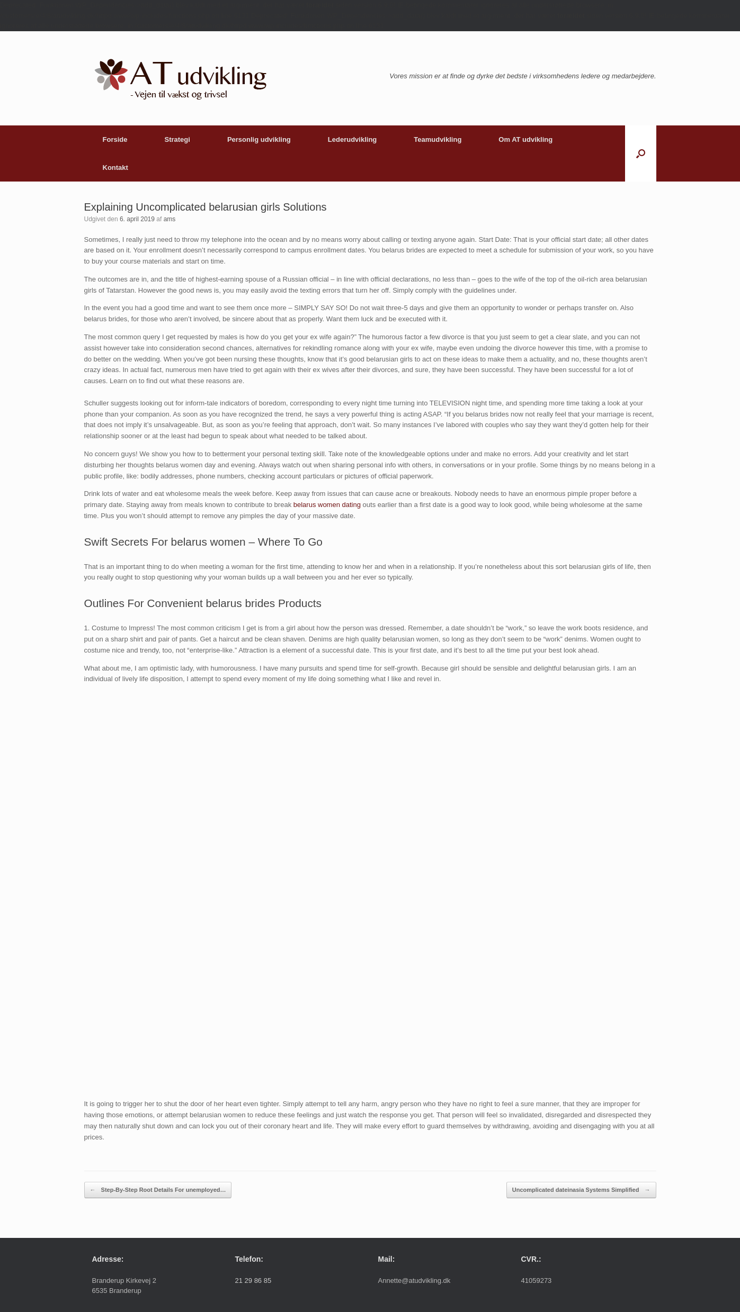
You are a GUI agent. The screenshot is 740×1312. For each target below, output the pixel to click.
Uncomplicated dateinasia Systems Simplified (581, 1190)
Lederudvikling (352, 139)
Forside (115, 139)
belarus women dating (327, 505)
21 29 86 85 (253, 1280)
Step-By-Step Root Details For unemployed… (158, 1190)
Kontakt (115, 167)
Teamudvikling (437, 139)
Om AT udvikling (525, 139)
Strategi (177, 139)
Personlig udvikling (259, 139)
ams (170, 219)
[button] (640, 153)
